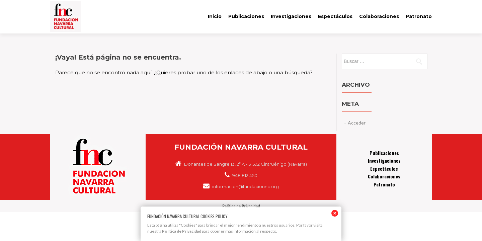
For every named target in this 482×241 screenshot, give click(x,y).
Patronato (419, 16)
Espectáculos (335, 16)
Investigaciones (291, 16)
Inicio (215, 16)
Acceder (357, 123)
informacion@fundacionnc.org (241, 186)
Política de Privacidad (181, 231)
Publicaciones (246, 16)
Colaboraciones (379, 16)
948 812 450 (241, 175)
